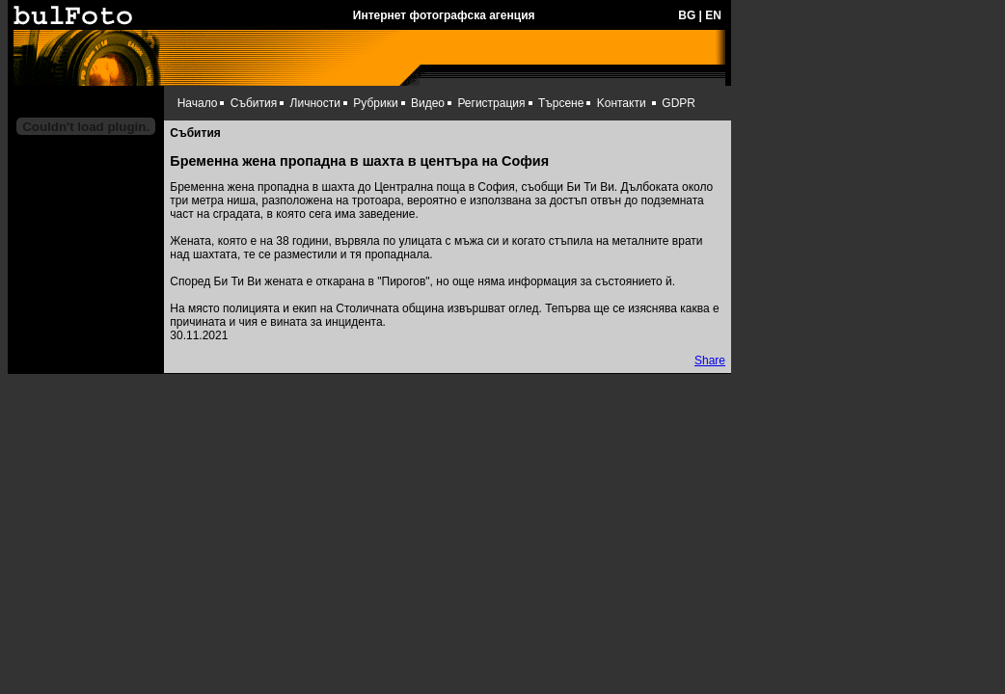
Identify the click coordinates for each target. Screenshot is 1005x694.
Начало (197, 103)
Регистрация (491, 103)
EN (713, 15)
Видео (428, 103)
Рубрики (375, 103)
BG (686, 15)
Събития (254, 103)
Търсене (561, 103)
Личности (315, 103)
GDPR (678, 103)
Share (709, 360)
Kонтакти (621, 103)
